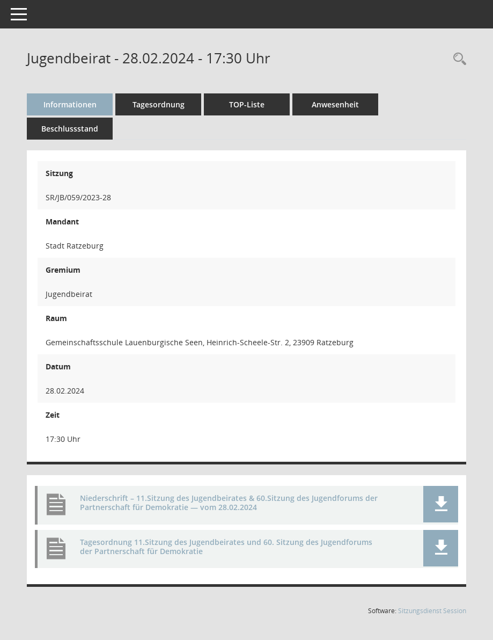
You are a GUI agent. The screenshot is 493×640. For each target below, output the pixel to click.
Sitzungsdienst (432, 610)
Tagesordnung (159, 104)
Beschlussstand (69, 128)
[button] (440, 504)
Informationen (70, 104)
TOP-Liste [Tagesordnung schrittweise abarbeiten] (246, 104)
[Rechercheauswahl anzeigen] (457, 59)
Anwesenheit (335, 104)
